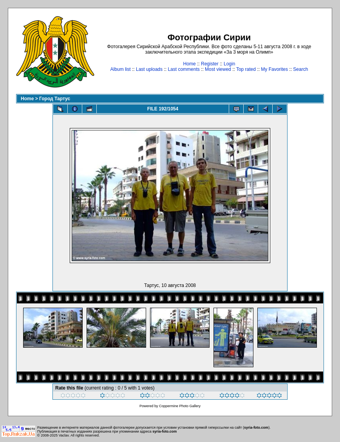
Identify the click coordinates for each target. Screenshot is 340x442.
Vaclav (64, 435)
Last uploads (149, 69)
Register (210, 64)
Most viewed (218, 69)
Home (189, 64)
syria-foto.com (256, 427)
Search (300, 69)
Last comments (183, 69)
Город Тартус (54, 98)
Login (229, 64)
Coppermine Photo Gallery (180, 406)
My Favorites (274, 69)
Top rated (246, 69)
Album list (120, 69)
